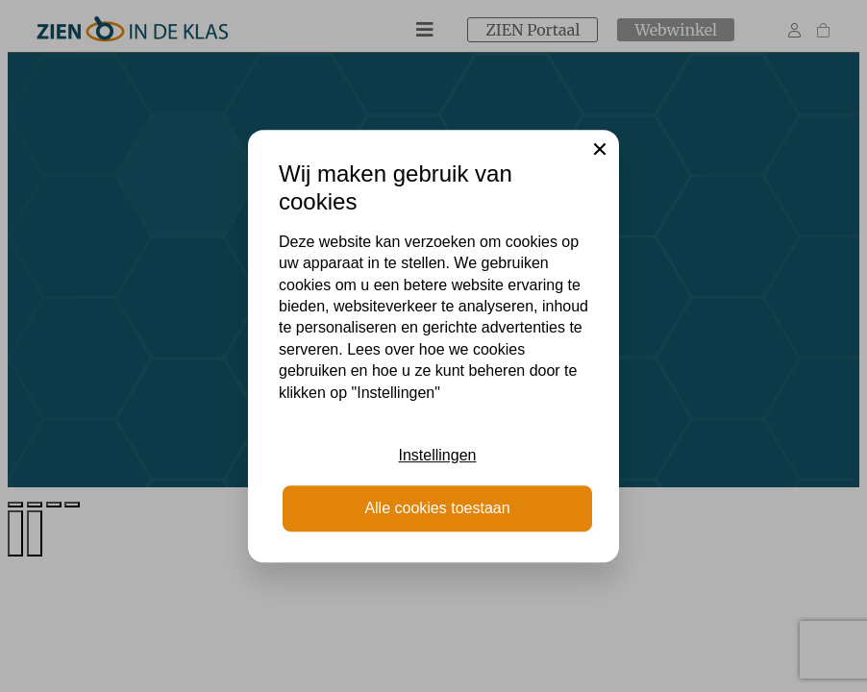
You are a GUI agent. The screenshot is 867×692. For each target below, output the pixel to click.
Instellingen (438, 455)
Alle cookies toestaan (436, 508)
